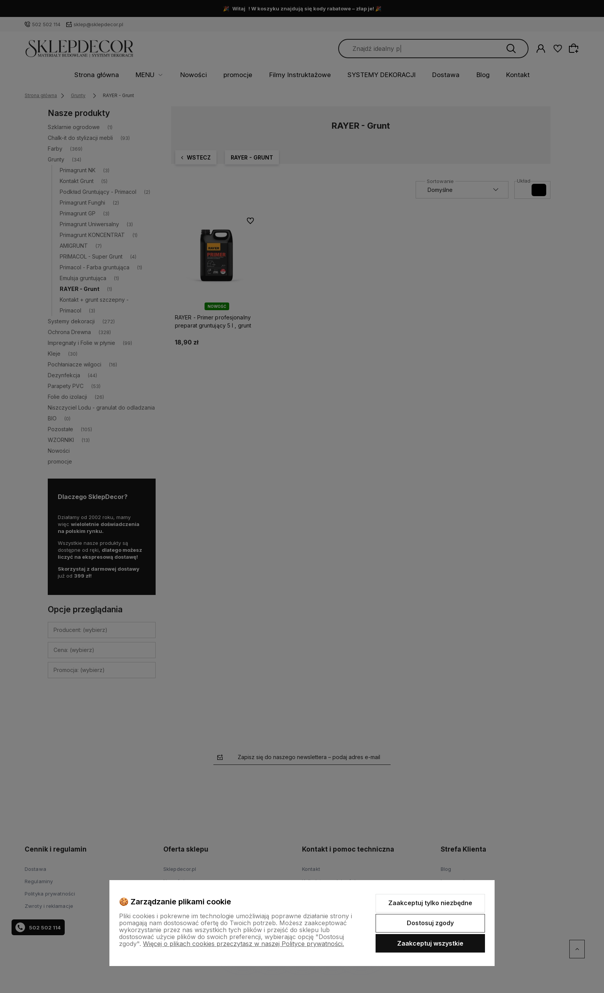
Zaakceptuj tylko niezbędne (430, 903)
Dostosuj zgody (430, 923)
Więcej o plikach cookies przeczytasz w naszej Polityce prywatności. (243, 944)
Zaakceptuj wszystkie (430, 943)
